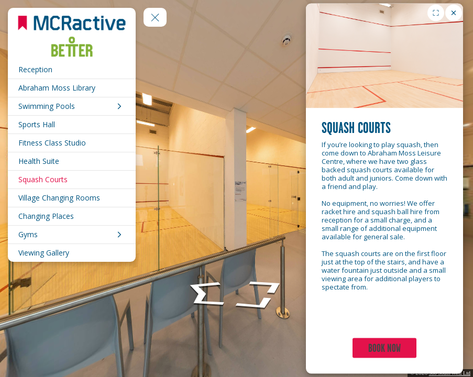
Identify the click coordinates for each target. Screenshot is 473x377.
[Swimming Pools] (72, 106)
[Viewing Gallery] (72, 253)
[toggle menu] (155, 17)
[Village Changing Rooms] (72, 198)
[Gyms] (72, 234)
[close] (453, 13)
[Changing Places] (72, 216)
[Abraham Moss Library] (72, 88)
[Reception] (72, 70)
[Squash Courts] (72, 179)
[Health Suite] (72, 161)
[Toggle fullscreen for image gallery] (435, 13)
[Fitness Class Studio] (72, 143)
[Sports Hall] (72, 125)
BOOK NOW (384, 348)
